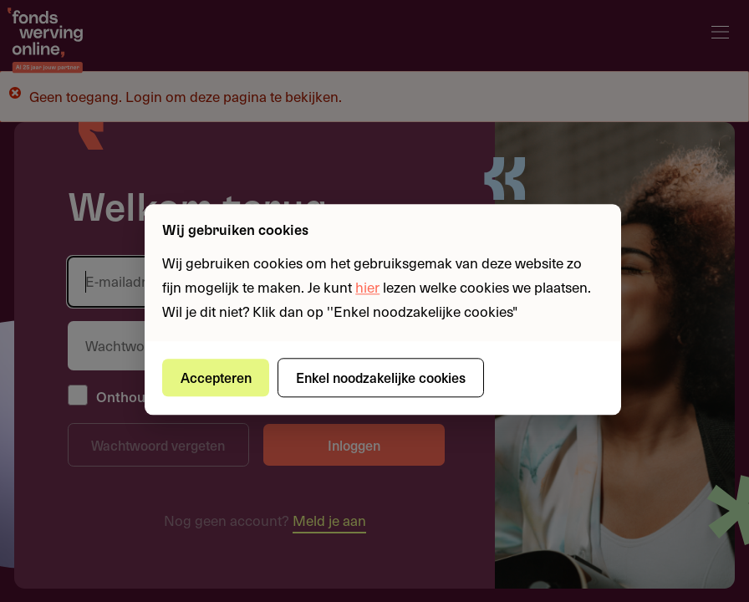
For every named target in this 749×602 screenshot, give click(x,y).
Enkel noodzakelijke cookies (381, 377)
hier (367, 287)
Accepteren (216, 377)
